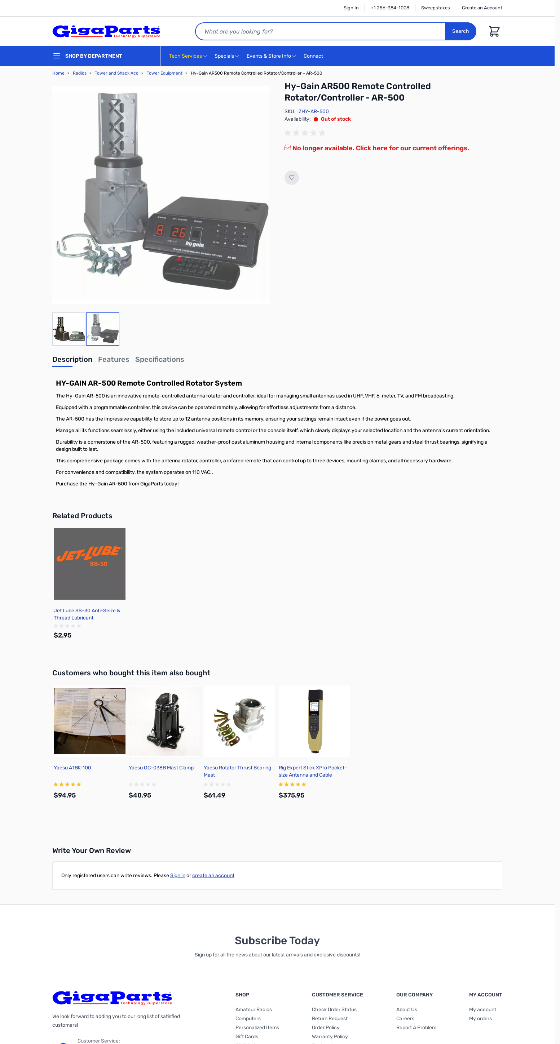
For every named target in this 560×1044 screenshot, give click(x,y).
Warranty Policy (330, 1037)
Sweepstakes (435, 7)
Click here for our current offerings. (412, 148)
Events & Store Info (269, 56)
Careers (405, 1019)
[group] (306, 133)
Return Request (330, 1019)
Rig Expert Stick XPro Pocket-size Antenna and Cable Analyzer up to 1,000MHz (313, 775)
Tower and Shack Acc (116, 73)
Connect (314, 56)
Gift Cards (246, 1037)
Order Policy (326, 1028)
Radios (80, 73)
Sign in (177, 875)
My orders (480, 1019)
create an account (213, 875)
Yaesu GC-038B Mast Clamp (161, 768)
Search (460, 31)
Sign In (351, 7)
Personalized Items (257, 1028)
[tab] (72, 361)
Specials (224, 56)
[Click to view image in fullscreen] (161, 195)
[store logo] (106, 31)
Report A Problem (416, 1028)
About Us (406, 1010)
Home (58, 73)
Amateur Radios (253, 1010)
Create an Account (482, 7)
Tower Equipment (164, 73)
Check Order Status (334, 1010)
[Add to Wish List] (292, 177)
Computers (248, 1019)
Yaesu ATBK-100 (72, 768)
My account (482, 1010)
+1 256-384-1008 (390, 7)
